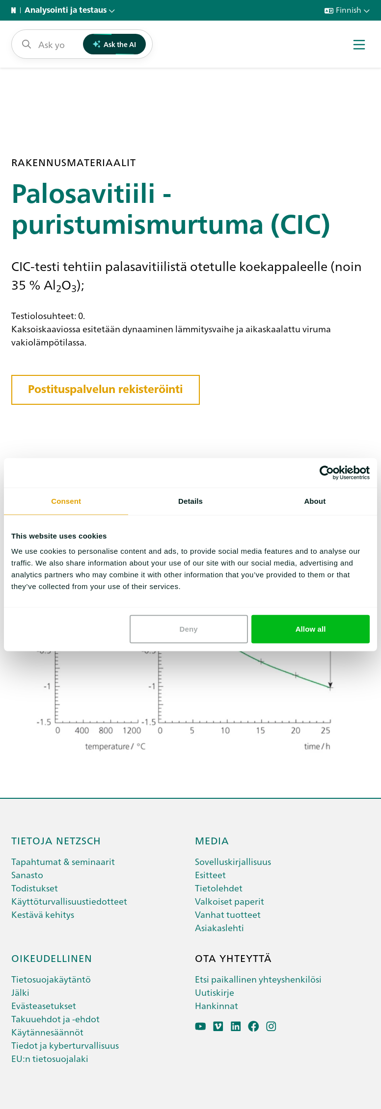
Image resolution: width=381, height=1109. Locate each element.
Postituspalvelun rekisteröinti (105, 389)
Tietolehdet (219, 888)
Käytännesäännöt (47, 1032)
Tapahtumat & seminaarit (63, 861)
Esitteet (210, 874)
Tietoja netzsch (56, 840)
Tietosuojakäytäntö (51, 979)
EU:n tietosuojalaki (49, 1058)
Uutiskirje (214, 992)
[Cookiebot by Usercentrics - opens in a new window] (327, 472)
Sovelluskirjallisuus (233, 861)
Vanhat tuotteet (228, 914)
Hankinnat (216, 1005)
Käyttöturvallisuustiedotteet (69, 901)
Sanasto (27, 874)
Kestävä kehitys (42, 914)
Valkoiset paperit (229, 901)
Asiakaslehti (219, 927)
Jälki (20, 992)
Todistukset (34, 888)
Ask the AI (114, 44)
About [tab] (315, 500)
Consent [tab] (66, 500)
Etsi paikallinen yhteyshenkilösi (258, 979)
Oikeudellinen (51, 957)
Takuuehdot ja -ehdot (55, 1018)
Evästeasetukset (43, 1005)
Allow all (311, 629)
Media (212, 840)
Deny (189, 629)
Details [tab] (190, 500)
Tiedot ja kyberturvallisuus (65, 1045)
